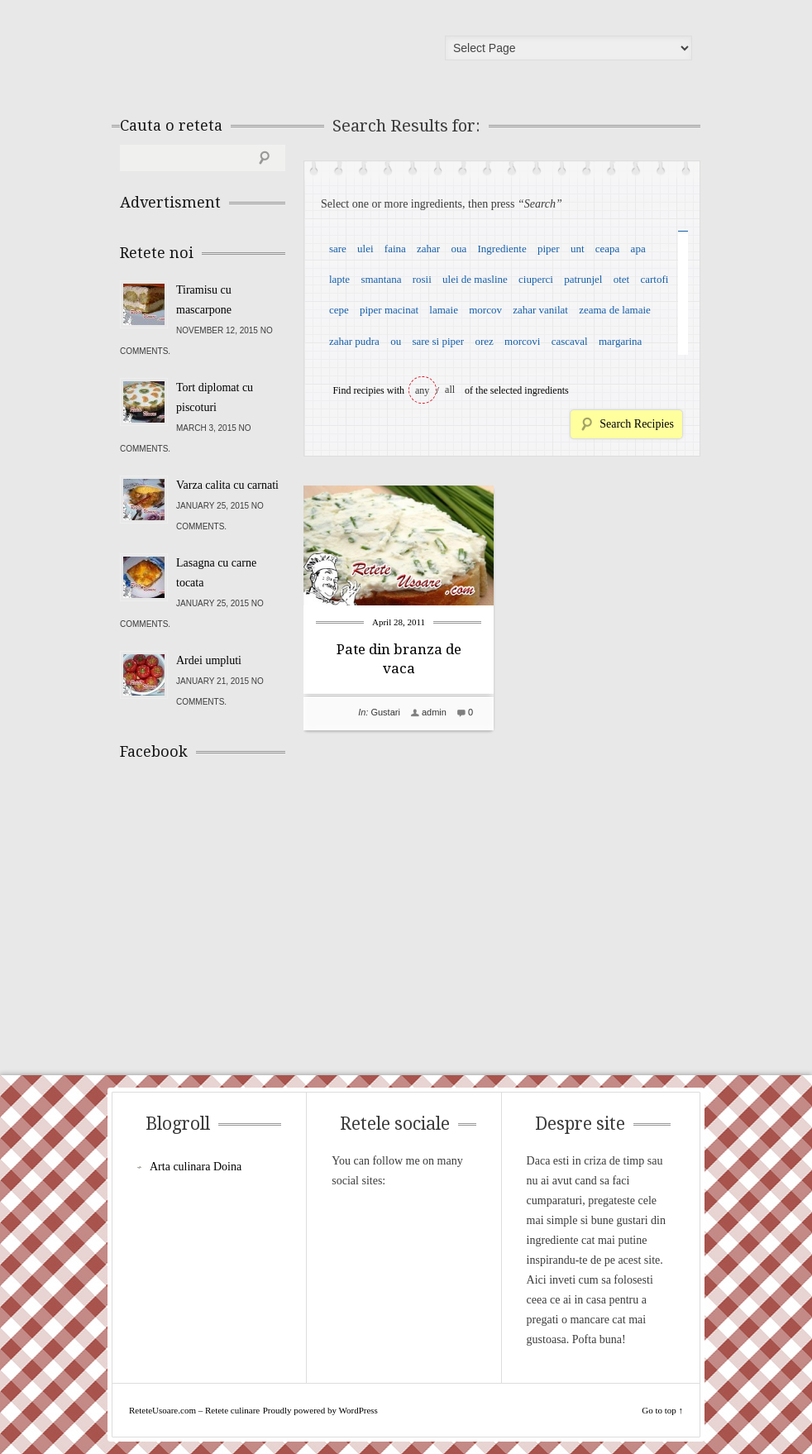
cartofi (654, 279)
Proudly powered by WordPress (320, 1410)
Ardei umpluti (208, 660)
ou (395, 341)
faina (395, 248)
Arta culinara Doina (195, 1166)
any (422, 390)
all (450, 389)
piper (548, 248)
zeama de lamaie (615, 310)
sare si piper (438, 341)
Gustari (384, 712)
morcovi (522, 341)
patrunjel (583, 279)
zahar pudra (354, 341)
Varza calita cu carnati (227, 485)
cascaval (570, 341)
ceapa (607, 248)
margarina (620, 341)
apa (638, 248)
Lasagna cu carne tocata (216, 573)
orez (484, 341)
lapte (339, 279)
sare (337, 248)
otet (622, 279)
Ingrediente (501, 248)
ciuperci (535, 279)
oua (458, 248)
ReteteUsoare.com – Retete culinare (239, 52)
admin (434, 712)
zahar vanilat (540, 310)
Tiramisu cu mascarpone (204, 300)
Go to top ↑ (662, 1410)
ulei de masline (475, 279)
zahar (428, 248)
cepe (339, 310)
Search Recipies (636, 424)
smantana (381, 279)
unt (578, 248)
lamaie (443, 310)
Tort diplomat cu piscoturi (214, 397)
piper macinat (389, 310)
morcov (485, 310)
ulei (365, 248)
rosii (422, 279)
